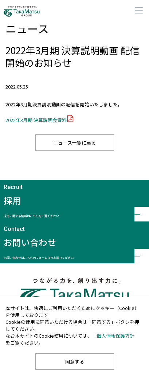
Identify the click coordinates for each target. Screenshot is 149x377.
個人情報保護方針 (115, 335)
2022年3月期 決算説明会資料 (36, 120)
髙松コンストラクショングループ (31, 11)
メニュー (139, 10)
